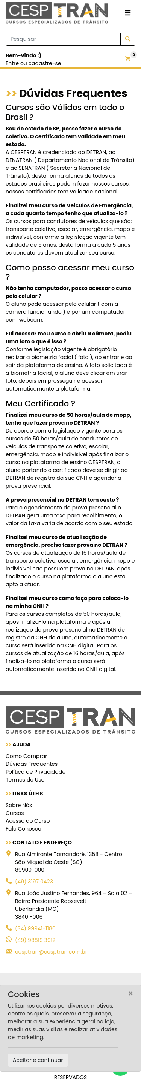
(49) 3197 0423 (34, 881)
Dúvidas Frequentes (32, 764)
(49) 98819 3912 (35, 940)
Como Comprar (26, 756)
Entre (12, 63)
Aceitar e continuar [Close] (38, 1060)
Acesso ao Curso (28, 821)
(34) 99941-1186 (35, 928)
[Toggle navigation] (127, 13)
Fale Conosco (23, 828)
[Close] (131, 993)
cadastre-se (45, 63)
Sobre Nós (19, 805)
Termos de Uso (25, 779)
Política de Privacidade (35, 772)
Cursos (15, 813)
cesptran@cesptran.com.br (51, 951)
